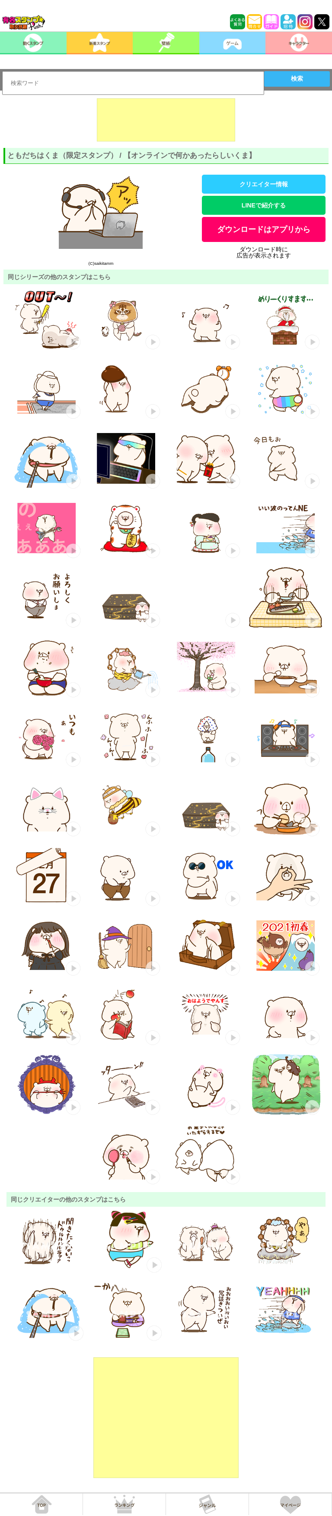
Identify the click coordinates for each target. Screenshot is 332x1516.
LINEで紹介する (264, 205)
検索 (297, 78)
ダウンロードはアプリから (263, 229)
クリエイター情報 (263, 184)
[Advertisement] (166, 119)
